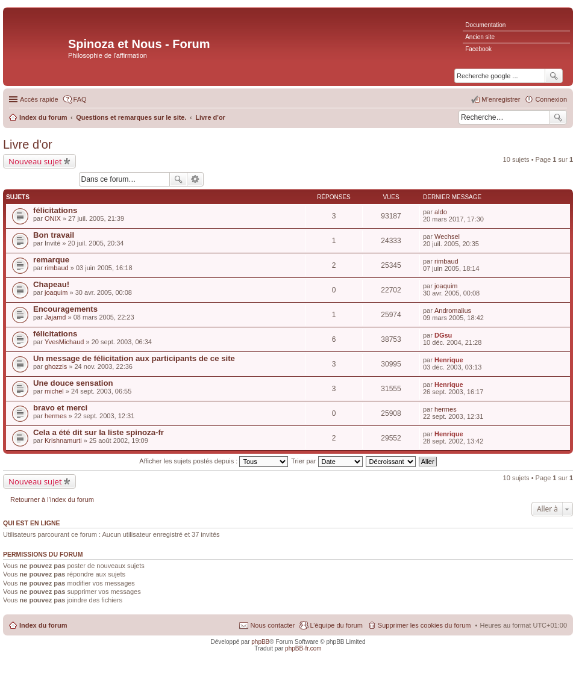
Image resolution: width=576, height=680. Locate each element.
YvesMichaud (64, 341)
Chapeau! (51, 284)
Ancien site (480, 37)
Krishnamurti (63, 440)
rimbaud (57, 267)
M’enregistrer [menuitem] (500, 99)
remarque (51, 259)
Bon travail (53, 235)
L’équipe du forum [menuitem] (336, 625)
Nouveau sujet (35, 161)
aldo (440, 211)
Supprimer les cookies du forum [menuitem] (424, 625)
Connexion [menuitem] (551, 99)
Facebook (478, 49)
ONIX (53, 218)
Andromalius (452, 310)
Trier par (326, 461)
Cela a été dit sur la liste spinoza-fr (98, 432)
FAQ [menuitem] (80, 99)
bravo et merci (60, 407)
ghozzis (56, 366)
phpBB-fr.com (303, 648)
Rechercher (558, 117)
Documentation (485, 25)
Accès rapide (39, 99)
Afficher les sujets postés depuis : (213, 461)
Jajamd (55, 317)
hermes (56, 415)
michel (54, 391)
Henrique (448, 359)
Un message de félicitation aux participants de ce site (134, 358)
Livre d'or (27, 144)
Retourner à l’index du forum (52, 499)
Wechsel (447, 236)
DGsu (443, 335)
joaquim (56, 292)
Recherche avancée (195, 179)
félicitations (55, 210)
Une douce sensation (73, 383)
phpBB (260, 641)
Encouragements (65, 309)
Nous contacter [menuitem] (272, 625)
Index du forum (43, 625)
